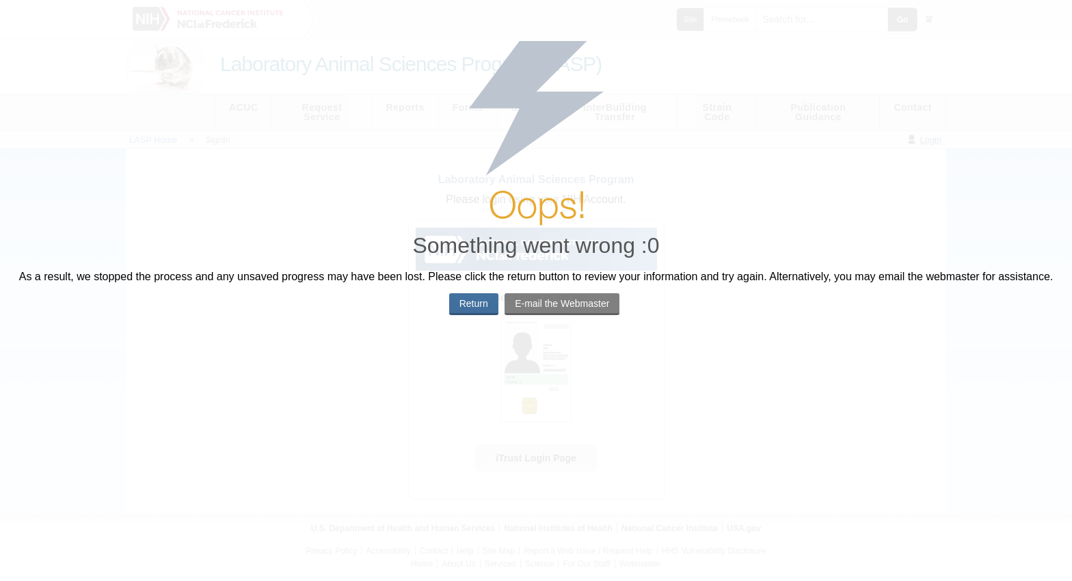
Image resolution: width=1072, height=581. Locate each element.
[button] (473, 304)
